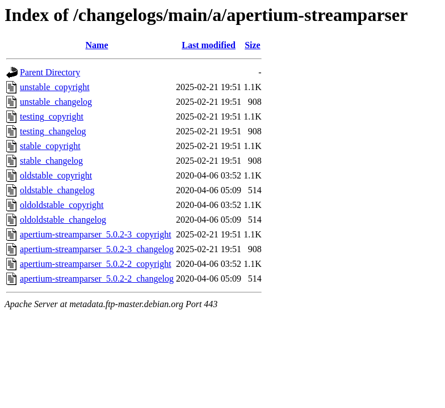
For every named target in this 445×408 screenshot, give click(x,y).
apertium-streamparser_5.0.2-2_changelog (97, 278)
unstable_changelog (56, 102)
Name (97, 45)
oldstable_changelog (57, 190)
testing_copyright (51, 116)
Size (253, 45)
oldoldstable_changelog (63, 219)
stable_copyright (50, 146)
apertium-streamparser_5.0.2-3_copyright (95, 234)
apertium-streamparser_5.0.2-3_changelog (97, 249)
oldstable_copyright (56, 175)
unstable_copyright (55, 87)
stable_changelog (51, 160)
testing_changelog (53, 131)
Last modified (209, 45)
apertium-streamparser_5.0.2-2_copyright (95, 264)
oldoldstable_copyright (62, 205)
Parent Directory (50, 72)
